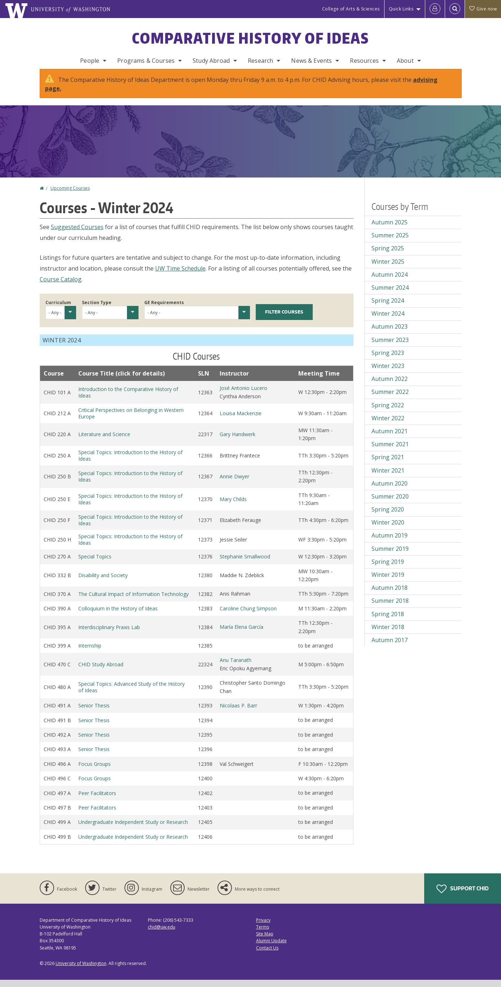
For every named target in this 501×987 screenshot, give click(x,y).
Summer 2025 (390, 242)
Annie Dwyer (234, 483)
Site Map (264, 941)
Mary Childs (233, 506)
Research (260, 61)
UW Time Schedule (180, 276)
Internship (89, 652)
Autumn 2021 (390, 438)
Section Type (96, 310)
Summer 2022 (390, 399)
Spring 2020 (388, 517)
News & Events (311, 61)
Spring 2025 (388, 255)
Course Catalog (61, 286)
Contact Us (267, 955)
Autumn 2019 (390, 543)
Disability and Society (103, 582)
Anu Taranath (235, 667)
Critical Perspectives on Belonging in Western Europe (131, 420)
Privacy (263, 927)
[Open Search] (455, 9)
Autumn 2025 (390, 229)
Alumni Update (271, 948)
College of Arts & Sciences (351, 9)
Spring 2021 (388, 464)
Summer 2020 (390, 504)
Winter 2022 (388, 425)
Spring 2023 (388, 360)
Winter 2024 (388, 321)
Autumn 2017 (390, 647)
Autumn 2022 (390, 386)
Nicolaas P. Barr (238, 712)
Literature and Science (104, 441)
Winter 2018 (388, 634)
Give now (483, 9)
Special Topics (94, 563)
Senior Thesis (94, 712)
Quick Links (401, 9)
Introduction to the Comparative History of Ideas (128, 399)
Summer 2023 (390, 347)
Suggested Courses (77, 234)
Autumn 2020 (390, 491)
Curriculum (58, 310)
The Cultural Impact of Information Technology (133, 601)
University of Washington (81, 971)
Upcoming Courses (70, 195)
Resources (364, 61)
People (89, 61)
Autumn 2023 (390, 334)
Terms (262, 934)
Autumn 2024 (390, 282)
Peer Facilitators (97, 800)
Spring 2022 (388, 412)
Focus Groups (94, 771)
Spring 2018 (388, 621)
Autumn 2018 (390, 595)
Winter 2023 (388, 373)
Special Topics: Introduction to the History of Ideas (130, 462)
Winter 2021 (388, 478)
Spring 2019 (388, 569)
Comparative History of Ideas (250, 38)
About (405, 61)
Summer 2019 (390, 556)
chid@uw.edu (161, 934)
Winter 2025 (388, 269)
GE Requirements (164, 310)
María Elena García (241, 634)
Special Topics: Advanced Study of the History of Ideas (131, 694)
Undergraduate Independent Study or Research (133, 829)
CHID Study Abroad (100, 671)
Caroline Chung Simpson (248, 615)
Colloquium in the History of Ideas (118, 615)
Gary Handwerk (237, 441)
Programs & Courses (146, 61)
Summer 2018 (390, 608)
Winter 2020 (388, 530)
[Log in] (435, 9)
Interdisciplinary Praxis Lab (109, 634)
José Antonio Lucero (243, 395)
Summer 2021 (390, 451)
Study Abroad (211, 61)
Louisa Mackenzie (241, 420)
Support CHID (462, 896)
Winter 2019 (388, 582)
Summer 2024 (390, 295)
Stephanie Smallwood (245, 563)
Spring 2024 (388, 308)
